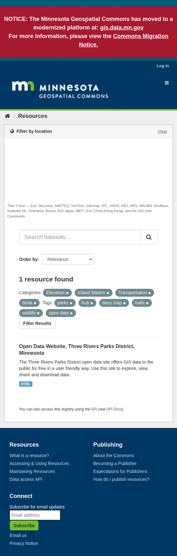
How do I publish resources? (121, 479)
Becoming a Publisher (115, 463)
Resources (32, 116)
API (94, 409)
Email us (18, 535)
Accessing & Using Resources (39, 463)
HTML (25, 384)
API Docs (114, 409)
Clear (162, 131)
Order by (28, 259)
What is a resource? (29, 455)
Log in (163, 65)
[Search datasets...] (80, 237)
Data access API (26, 479)
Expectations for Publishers (120, 471)
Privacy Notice (24, 543)
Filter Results (37, 323)
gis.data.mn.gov (122, 27)
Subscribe (24, 525)
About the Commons (113, 455)
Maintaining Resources (32, 471)
